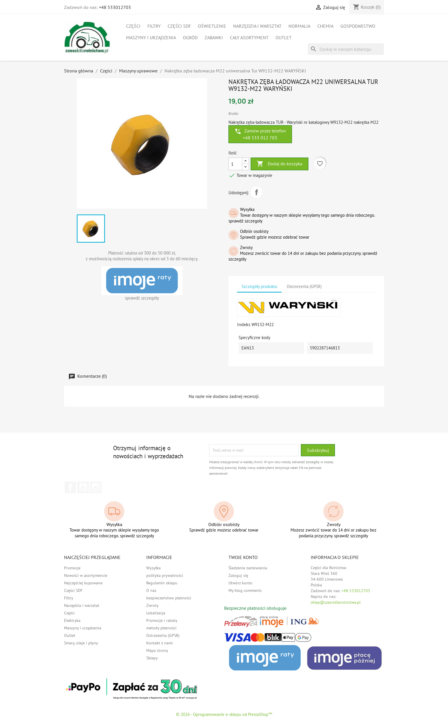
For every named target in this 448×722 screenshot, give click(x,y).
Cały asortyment (249, 37)
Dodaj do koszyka (279, 164)
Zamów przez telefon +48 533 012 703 (260, 134)
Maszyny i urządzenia (151, 37)
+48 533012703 (115, 7)
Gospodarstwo (357, 26)
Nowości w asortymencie (85, 575)
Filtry (154, 26)
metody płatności (161, 628)
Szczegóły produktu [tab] (259, 286)
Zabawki (214, 37)
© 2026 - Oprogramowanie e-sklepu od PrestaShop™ (224, 714)
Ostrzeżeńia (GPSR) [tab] (304, 286)
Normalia (299, 26)
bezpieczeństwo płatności (168, 598)
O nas (151, 590)
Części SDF (179, 26)
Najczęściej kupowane (83, 583)
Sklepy (152, 658)
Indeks (243, 324)
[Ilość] (235, 164)
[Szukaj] (346, 49)
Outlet (283, 37)
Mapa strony (157, 650)
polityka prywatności (164, 575)
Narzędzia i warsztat (257, 26)
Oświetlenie (212, 26)
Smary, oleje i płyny (81, 643)
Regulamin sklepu (161, 583)
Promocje (72, 568)
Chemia (325, 26)
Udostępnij (256, 192)
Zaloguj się (238, 575)
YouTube (83, 487)
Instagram (96, 487)
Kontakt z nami (159, 643)
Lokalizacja (155, 613)
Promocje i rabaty (161, 620)
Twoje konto (243, 557)
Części (133, 26)
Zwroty (152, 605)
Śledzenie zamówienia (247, 568)
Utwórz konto (240, 583)
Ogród (190, 37)
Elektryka (72, 620)
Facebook (70, 487)
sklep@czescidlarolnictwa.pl (336, 602)
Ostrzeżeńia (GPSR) (162, 635)
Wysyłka (153, 568)
